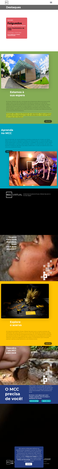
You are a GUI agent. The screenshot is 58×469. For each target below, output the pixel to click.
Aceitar (29, 464)
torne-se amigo (34, 401)
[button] (18, 47)
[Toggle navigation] (51, 2)
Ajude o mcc (46, 401)
